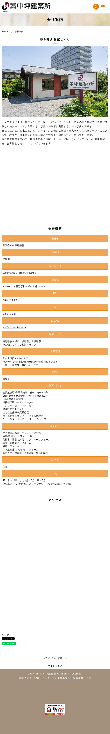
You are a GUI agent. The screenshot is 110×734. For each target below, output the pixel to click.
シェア (5, 635)
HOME (5, 32)
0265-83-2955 (10, 300)
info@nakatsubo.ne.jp (14, 328)
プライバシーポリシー (55, 658)
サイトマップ (55, 666)
